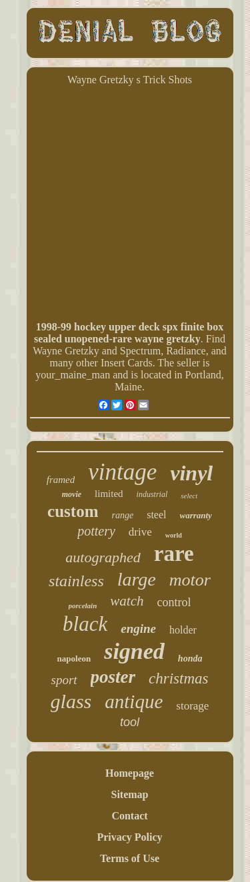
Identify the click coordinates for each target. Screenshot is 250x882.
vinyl (191, 473)
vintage (122, 472)
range (122, 515)
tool (129, 722)
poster (113, 677)
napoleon (74, 658)
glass (71, 701)
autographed (102, 557)
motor (190, 580)
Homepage (129, 773)
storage (192, 705)
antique (134, 701)
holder (183, 630)
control (174, 602)
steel (156, 514)
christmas (178, 678)
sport (64, 680)
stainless (76, 581)
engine (138, 629)
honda (190, 658)
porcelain (83, 606)
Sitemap (130, 794)
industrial (152, 494)
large (136, 579)
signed (134, 651)
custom (72, 511)
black (85, 624)
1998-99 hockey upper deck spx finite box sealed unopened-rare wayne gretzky (128, 332)
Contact (129, 815)
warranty (195, 515)
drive (140, 532)
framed (61, 479)
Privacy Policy (129, 837)
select (189, 496)
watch (126, 601)
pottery (96, 531)
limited (109, 493)
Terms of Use (129, 858)
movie (71, 494)
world (173, 535)
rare (174, 554)
